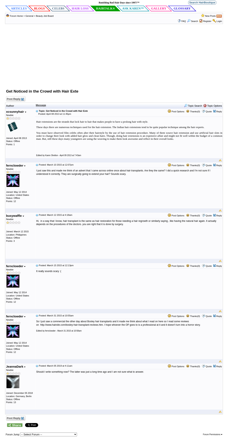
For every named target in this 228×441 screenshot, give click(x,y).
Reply (219, 111)
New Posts (210, 16)
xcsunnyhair (16, 111)
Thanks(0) (193, 111)
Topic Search (193, 105)
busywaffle (15, 215)
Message (41, 105)
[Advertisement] (114, 58)
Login (219, 21)
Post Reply (15, 99)
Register (207, 21)
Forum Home (16, 16)
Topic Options (212, 105)
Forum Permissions (212, 434)
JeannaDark (15, 366)
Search (192, 21)
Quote (209, 111)
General (29, 16)
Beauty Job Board (44, 16)
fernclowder (15, 165)
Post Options (176, 111)
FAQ (184, 21)
